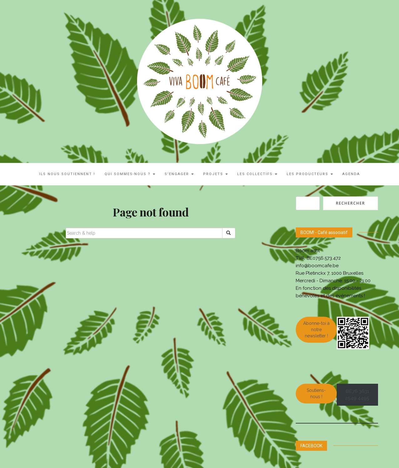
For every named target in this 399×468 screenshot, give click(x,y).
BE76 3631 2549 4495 (357, 394)
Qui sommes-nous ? (130, 174)
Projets (215, 174)
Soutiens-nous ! (316, 393)
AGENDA (351, 174)
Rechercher (350, 203)
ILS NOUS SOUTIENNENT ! (67, 174)
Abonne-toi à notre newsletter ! (316, 329)
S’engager (179, 174)
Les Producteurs (310, 174)
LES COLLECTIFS (257, 174)
